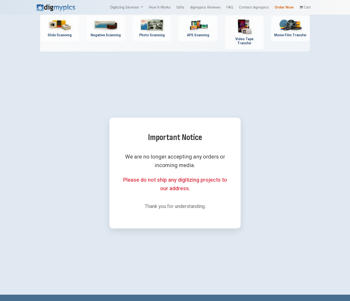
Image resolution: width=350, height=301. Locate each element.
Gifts (180, 7)
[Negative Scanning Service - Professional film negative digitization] (105, 28)
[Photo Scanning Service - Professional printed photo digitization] (151, 28)
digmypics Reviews (205, 7)
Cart (305, 7)
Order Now (284, 7)
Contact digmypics (254, 7)
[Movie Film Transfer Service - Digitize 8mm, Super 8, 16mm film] (290, 28)
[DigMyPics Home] (55, 7)
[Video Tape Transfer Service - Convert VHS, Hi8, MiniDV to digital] (244, 32)
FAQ (229, 7)
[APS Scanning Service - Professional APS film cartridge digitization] (198, 28)
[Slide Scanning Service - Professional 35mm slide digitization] (59, 28)
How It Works (160, 7)
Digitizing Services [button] (125, 7)
